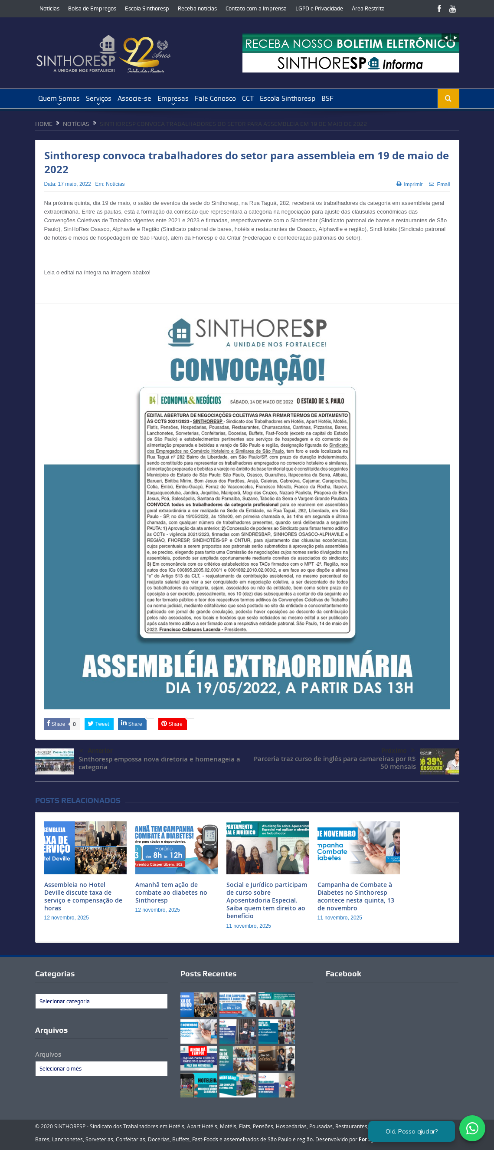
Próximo (398, 750)
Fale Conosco (215, 98)
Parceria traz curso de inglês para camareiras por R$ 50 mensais (335, 762)
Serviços (98, 98)
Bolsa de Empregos (92, 8)
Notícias (49, 8)
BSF (327, 98)
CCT (248, 98)
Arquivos (48, 1054)
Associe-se (134, 98)
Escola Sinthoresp (147, 8)
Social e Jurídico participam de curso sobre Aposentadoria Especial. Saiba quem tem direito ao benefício (266, 900)
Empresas (173, 98)
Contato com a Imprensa (256, 8)
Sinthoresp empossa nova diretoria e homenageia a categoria (159, 763)
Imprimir (409, 184)
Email (439, 184)
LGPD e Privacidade (319, 8)
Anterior (96, 751)
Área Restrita (368, 8)
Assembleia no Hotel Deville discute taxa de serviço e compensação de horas (83, 896)
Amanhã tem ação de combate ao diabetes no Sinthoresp (171, 892)
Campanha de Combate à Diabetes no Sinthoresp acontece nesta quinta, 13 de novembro (355, 896)
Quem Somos (59, 98)
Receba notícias (197, 8)
